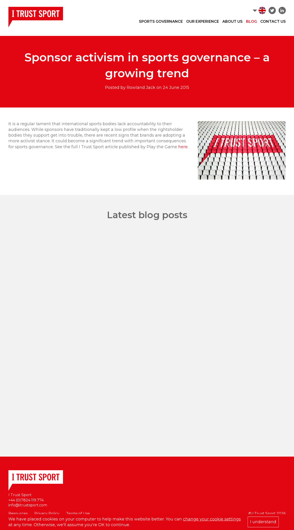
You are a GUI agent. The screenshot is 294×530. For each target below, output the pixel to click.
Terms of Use (78, 513)
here (183, 146)
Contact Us (273, 21)
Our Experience (202, 21)
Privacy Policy (46, 513)
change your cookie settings (212, 519)
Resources (18, 513)
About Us (232, 21)
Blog (251, 21)
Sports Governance (161, 21)
